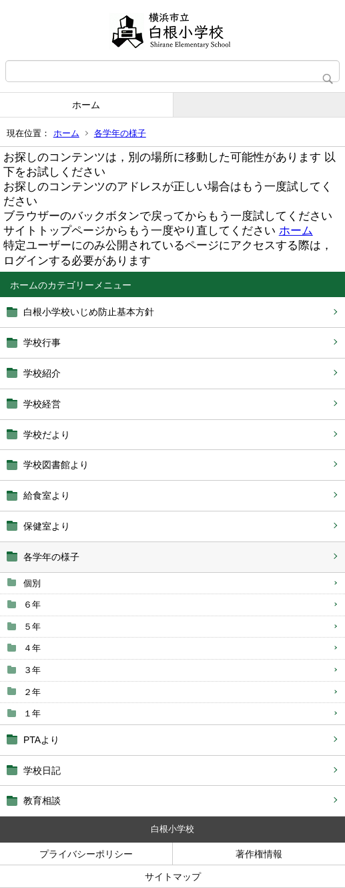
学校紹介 (42, 373)
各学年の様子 (120, 133)
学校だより (46, 434)
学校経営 (42, 404)
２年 (32, 692)
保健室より (46, 526)
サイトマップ (173, 876)
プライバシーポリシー (86, 854)
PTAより (41, 739)
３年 (32, 670)
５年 (32, 627)
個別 (32, 583)
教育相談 (42, 800)
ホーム (86, 104)
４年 (32, 648)
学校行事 (42, 342)
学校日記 (42, 770)
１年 (32, 713)
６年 (32, 605)
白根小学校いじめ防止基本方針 (88, 311)
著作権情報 (259, 854)
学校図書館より (56, 464)
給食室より (46, 495)
